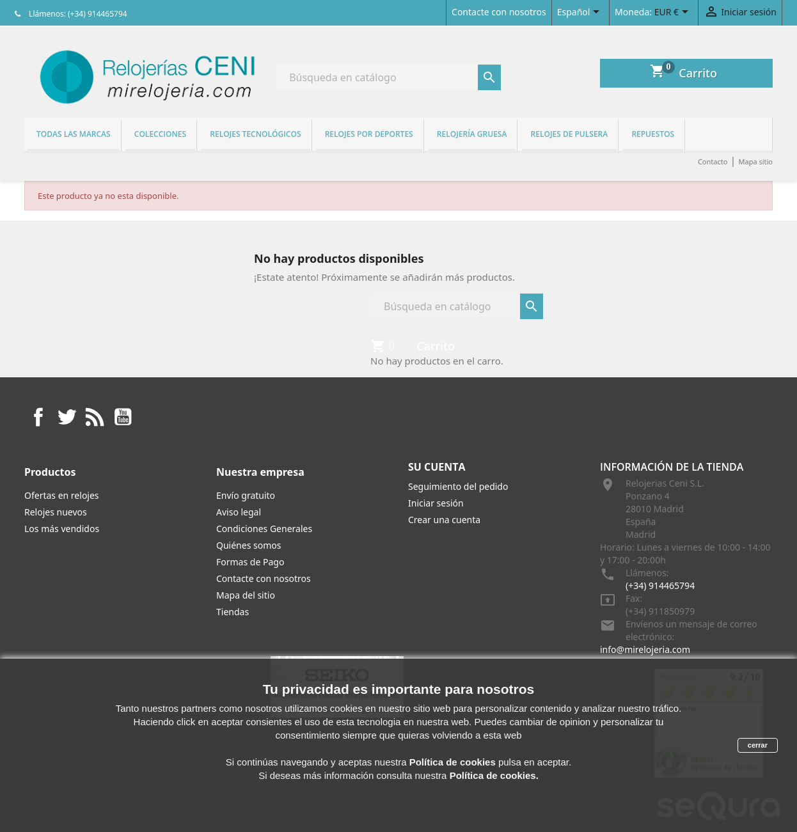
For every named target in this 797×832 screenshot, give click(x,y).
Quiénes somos (248, 545)
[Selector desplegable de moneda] (673, 12)
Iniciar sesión (436, 503)
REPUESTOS (652, 134)
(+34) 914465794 (660, 585)
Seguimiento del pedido (458, 486)
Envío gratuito (245, 495)
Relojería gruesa (472, 134)
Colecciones (160, 134)
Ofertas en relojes (61, 495)
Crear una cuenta (444, 520)
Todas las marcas (73, 134)
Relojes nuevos (55, 512)
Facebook (38, 417)
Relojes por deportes (369, 134)
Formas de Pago (250, 562)
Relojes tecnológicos (255, 134)
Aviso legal (238, 512)
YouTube (123, 417)
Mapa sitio (755, 161)
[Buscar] (388, 77)
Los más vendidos (61, 528)
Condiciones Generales (264, 528)
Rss (94, 417)
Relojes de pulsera (569, 134)
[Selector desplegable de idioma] (580, 12)
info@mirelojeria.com (645, 649)
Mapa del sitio (245, 595)
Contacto (712, 161)
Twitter (66, 417)
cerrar (758, 745)
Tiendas (232, 612)
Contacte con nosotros (499, 12)
